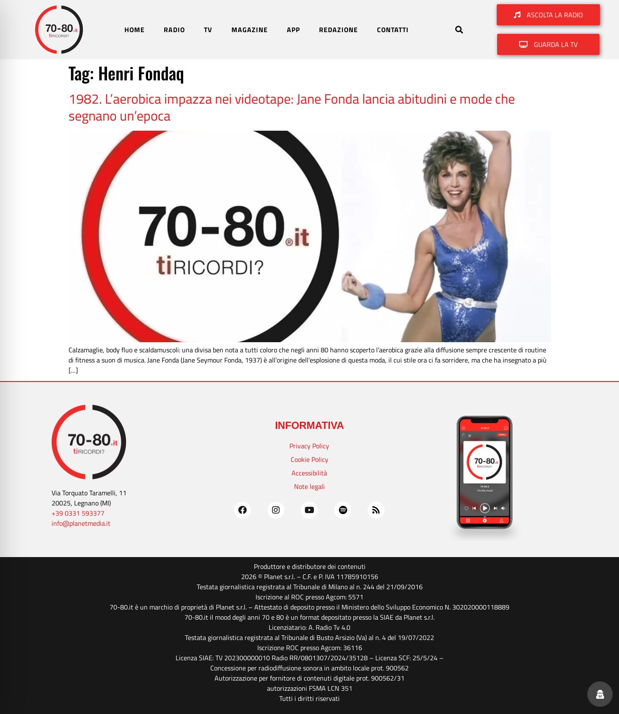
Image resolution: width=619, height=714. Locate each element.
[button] (459, 30)
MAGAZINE (249, 30)
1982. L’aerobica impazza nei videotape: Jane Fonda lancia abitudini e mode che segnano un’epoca (292, 107)
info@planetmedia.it (81, 523)
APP (293, 30)
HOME (134, 30)
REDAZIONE (338, 30)
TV (208, 30)
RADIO (174, 30)
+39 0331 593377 (78, 513)
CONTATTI (393, 30)
